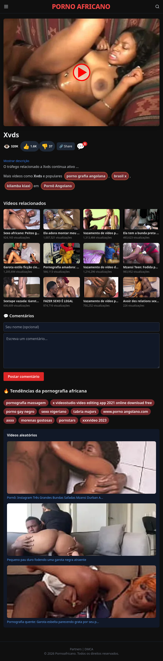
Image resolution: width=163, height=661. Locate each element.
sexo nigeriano (53, 411)
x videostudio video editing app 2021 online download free (102, 402)
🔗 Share (65, 146)
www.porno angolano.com (125, 411)
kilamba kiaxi (18, 185)
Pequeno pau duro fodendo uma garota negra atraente (46, 560)
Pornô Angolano (58, 185)
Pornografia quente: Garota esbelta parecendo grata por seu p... (53, 622)
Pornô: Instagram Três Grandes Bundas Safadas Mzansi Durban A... (55, 497)
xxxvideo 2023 (94, 420)
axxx (10, 420)
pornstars (67, 420)
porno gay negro (20, 411)
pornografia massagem (26, 402)
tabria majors (84, 411)
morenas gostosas (36, 420)
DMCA (89, 649)
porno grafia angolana (86, 176)
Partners (76, 649)
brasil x (120, 176)
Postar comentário (23, 376)
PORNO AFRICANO (81, 6)
